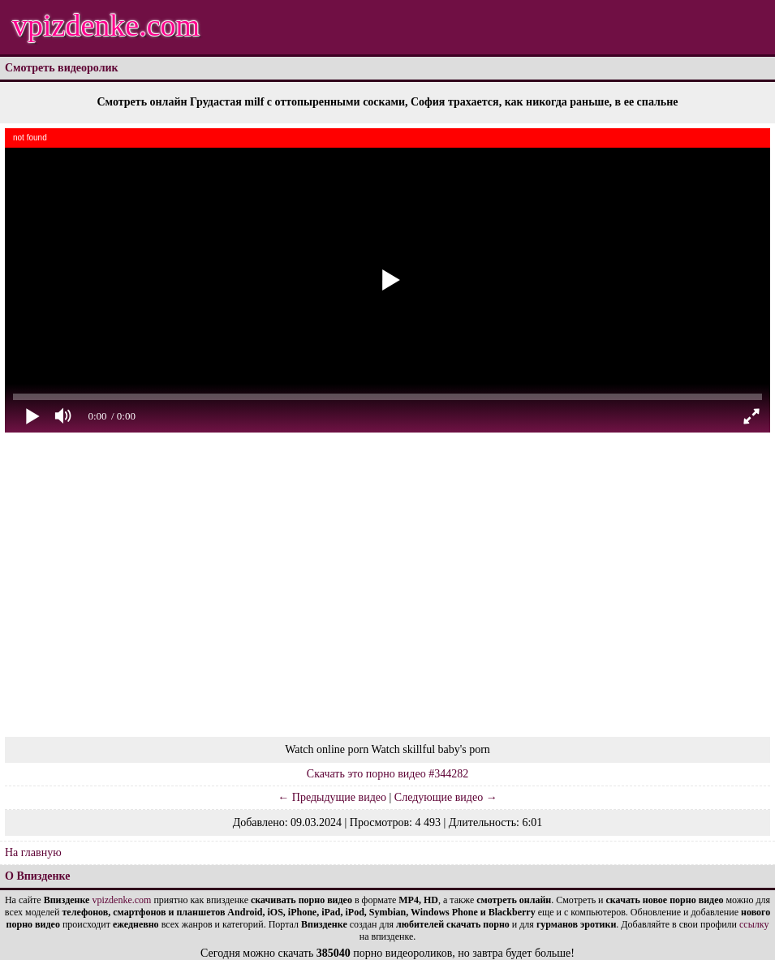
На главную (33, 852)
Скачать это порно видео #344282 (387, 774)
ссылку (754, 924)
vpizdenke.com (106, 25)
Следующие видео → (445, 797)
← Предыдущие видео (332, 797)
